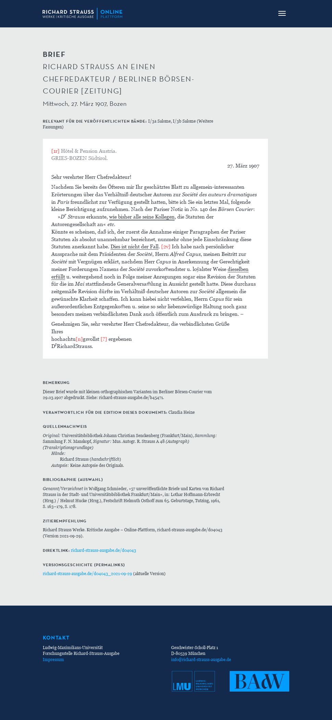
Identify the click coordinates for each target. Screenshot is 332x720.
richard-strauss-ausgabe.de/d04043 (103, 550)
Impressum (53, 659)
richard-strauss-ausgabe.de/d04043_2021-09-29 (87, 573)
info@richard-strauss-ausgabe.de (201, 659)
